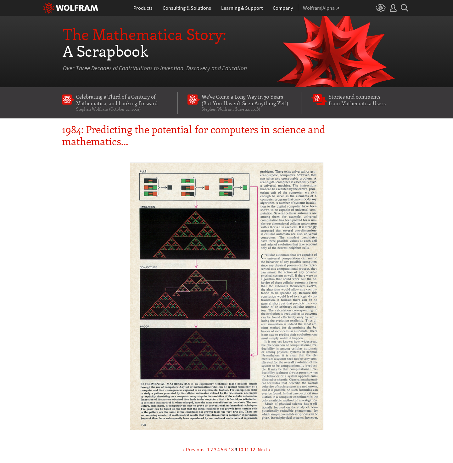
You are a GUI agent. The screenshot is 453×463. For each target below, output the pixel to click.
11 (246, 449)
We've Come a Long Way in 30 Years (246, 102)
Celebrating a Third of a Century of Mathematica (122, 102)
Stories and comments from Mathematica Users (357, 99)
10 (240, 449)
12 (252, 449)
